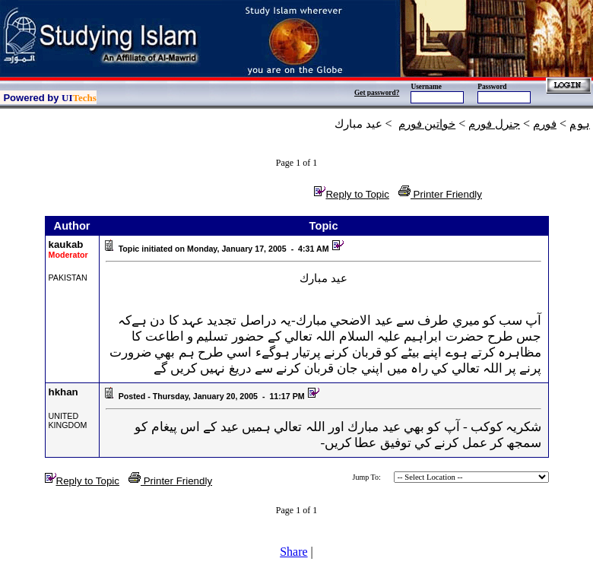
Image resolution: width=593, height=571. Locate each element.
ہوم (579, 124)
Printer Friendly (440, 194)
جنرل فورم (494, 124)
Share (293, 551)
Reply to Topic (351, 194)
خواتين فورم (427, 124)
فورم (545, 124)
